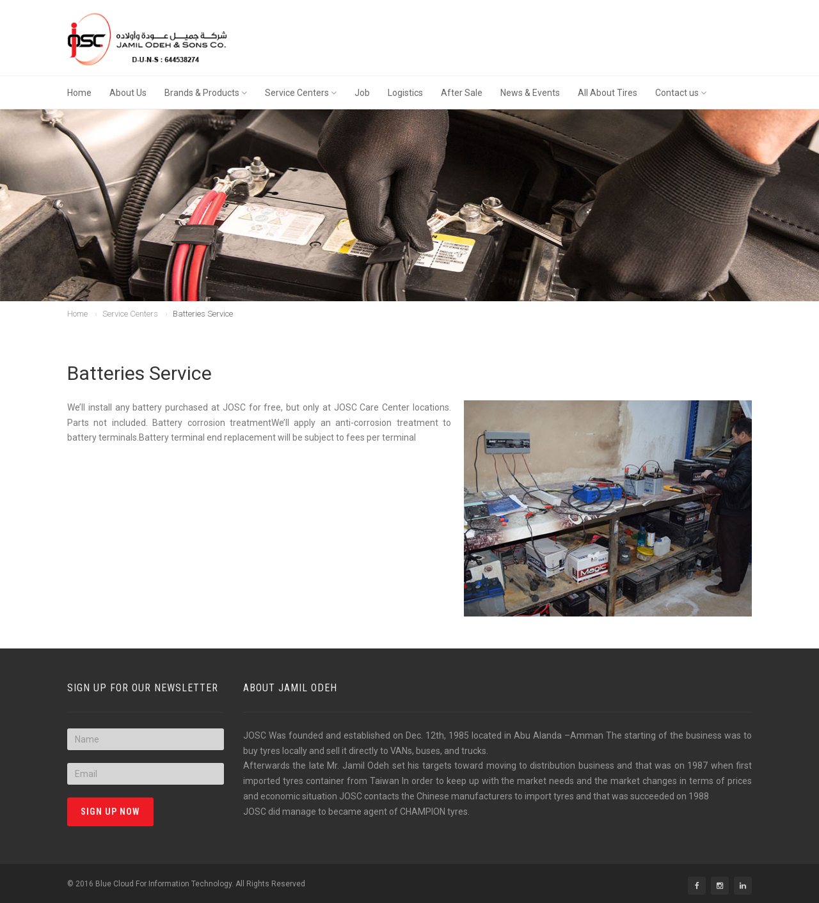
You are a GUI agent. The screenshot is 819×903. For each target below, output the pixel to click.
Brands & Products (205, 93)
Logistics (405, 93)
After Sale (461, 93)
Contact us (680, 93)
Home (79, 93)
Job (362, 93)
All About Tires (607, 93)
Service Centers (301, 93)
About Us (128, 93)
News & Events (530, 93)
